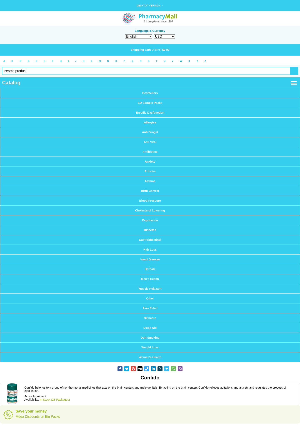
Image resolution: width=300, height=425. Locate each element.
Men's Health (150, 279)
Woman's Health (150, 357)
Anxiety (150, 161)
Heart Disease (150, 259)
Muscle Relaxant (150, 288)
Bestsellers (150, 93)
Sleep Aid (149, 327)
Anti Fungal (150, 132)
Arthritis (150, 171)
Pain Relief (150, 308)
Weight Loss (150, 347)
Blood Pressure (150, 200)
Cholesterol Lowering (150, 210)
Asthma (150, 181)
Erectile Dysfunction (150, 112)
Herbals (150, 269)
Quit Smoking (150, 337)
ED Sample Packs (150, 102)
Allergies (150, 122)
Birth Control (150, 191)
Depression (150, 220)
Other (150, 298)
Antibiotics (150, 151)
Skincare (150, 318)
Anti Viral (150, 142)
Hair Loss (150, 249)
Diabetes (150, 230)
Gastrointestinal (150, 239)
